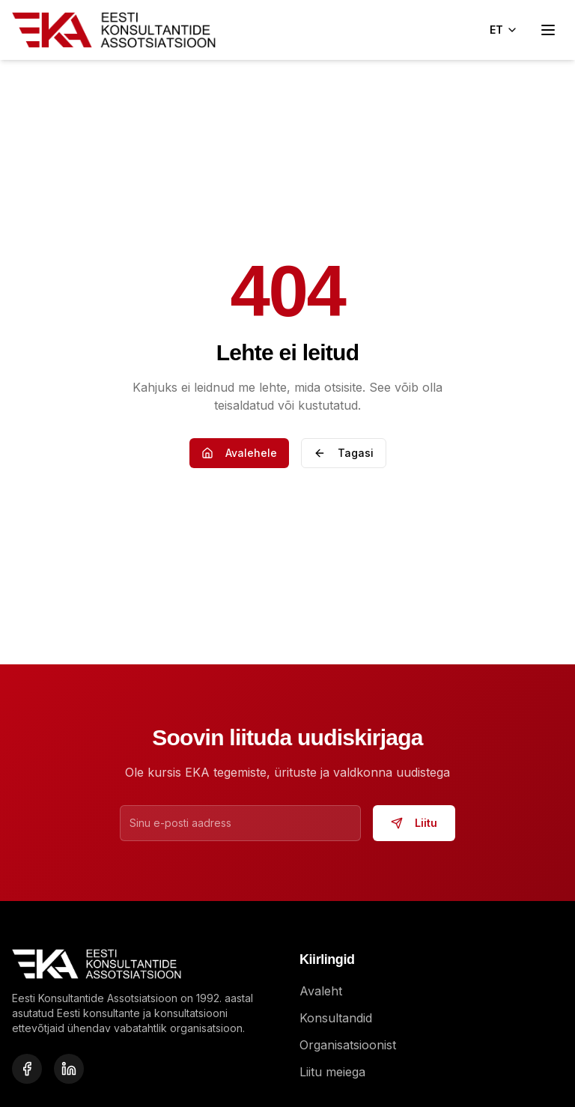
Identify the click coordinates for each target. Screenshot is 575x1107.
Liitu (414, 822)
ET (504, 29)
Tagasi (344, 452)
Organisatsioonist (347, 1044)
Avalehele (239, 452)
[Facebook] (27, 1069)
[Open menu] (548, 30)
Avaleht (320, 990)
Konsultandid (335, 1017)
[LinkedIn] (69, 1069)
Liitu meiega (332, 1071)
